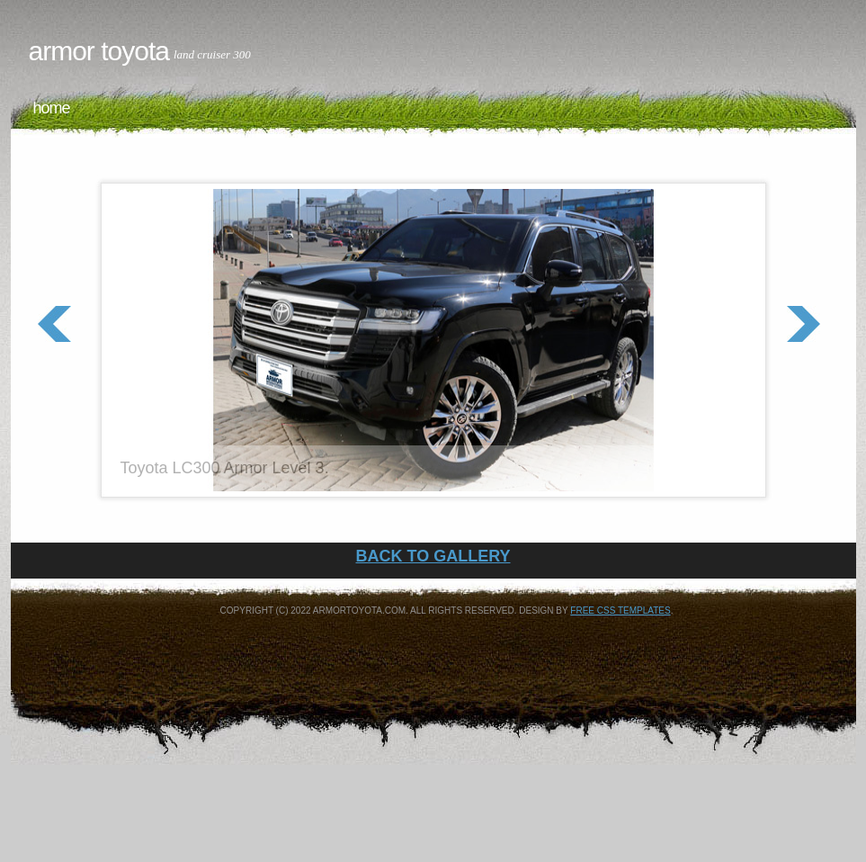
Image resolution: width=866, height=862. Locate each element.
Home (51, 108)
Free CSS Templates (620, 610)
